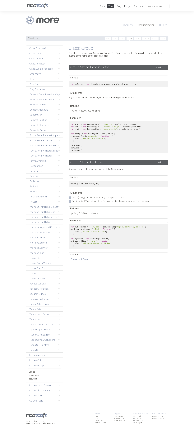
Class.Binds (35, 53)
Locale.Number (37, 278)
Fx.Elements (35, 171)
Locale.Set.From (38, 268)
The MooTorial (119, 418)
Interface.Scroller (38, 242)
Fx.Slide (33, 191)
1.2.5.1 (155, 38)
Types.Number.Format (41, 324)
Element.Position (38, 120)
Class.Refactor (37, 63)
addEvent (33, 379)
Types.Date (35, 309)
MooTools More (158, 418)
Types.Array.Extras (39, 299)
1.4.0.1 (137, 38)
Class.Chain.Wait (37, 48)
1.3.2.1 (146, 38)
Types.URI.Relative (39, 345)
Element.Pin (35, 114)
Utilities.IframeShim (39, 390)
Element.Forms (37, 104)
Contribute (138, 6)
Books (97, 418)
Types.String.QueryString (42, 339)
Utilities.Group (36, 365)
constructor (34, 376)
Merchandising (100, 422)
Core (102, 6)
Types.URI (34, 350)
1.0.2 (163, 38)
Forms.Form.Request (40, 140)
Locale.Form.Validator (40, 263)
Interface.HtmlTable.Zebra (43, 217)
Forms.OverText (38, 160)
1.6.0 (108, 38)
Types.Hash (35, 319)
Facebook (138, 420)
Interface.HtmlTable (39, 222)
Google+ (137, 422)
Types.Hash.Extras (39, 314)
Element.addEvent (79, 259)
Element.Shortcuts (39, 125)
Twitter (137, 418)
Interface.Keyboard (39, 232)
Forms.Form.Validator (40, 155)
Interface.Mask (37, 237)
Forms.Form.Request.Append (44, 135)
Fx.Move (34, 176)
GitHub (137, 416)
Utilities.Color (36, 360)
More (110, 6)
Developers (99, 420)
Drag (31, 79)
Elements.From (37, 130)
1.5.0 (129, 38)
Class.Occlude (36, 58)
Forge (127, 6)
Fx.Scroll (33, 186)
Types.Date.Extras (39, 304)
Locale (32, 273)
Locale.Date (35, 258)
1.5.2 (115, 38)
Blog (119, 6)
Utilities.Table (36, 400)
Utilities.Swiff (36, 395)
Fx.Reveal (34, 181)
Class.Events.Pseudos (41, 68)
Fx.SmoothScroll (38, 196)
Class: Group (81, 48)
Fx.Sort (33, 201)
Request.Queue (37, 293)
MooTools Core (157, 416)
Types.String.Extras (39, 334)
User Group (118, 416)
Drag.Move (35, 73)
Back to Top (162, 67)
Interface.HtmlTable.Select (43, 206)
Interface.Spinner (38, 247)
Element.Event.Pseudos (41, 99)
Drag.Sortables (37, 89)
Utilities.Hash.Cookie (40, 385)
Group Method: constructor (89, 67)
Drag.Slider (35, 84)
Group (32, 371)
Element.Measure (38, 109)
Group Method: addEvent (88, 162)
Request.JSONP (38, 283)
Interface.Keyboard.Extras (43, 227)
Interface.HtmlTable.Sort (42, 212)
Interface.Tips (36, 253)
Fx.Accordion (36, 166)
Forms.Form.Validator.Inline (43, 150)
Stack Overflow (119, 420)
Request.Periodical (39, 288)
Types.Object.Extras (39, 329)
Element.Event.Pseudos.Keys (44, 94)
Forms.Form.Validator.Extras (44, 145)
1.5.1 (122, 38)
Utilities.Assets (37, 355)
